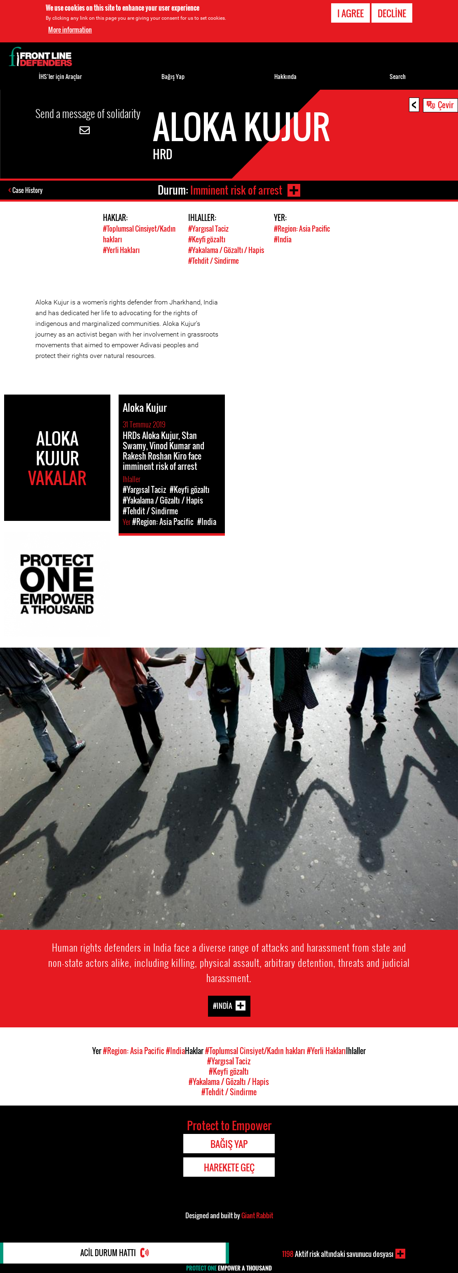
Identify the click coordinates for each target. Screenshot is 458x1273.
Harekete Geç (229, 1166)
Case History (28, 190)
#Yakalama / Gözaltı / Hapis (226, 249)
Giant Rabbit (257, 1214)
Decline (392, 13)
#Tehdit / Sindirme (213, 259)
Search (398, 76)
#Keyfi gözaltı (206, 239)
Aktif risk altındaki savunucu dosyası (338, 1253)
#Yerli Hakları (121, 249)
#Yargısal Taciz (208, 228)
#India (283, 239)
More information (70, 30)
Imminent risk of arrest (235, 190)
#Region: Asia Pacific (302, 228)
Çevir (445, 104)
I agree (350, 13)
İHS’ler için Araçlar (60, 76)
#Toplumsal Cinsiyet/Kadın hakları (255, 1049)
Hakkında (285, 76)
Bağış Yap (173, 76)
